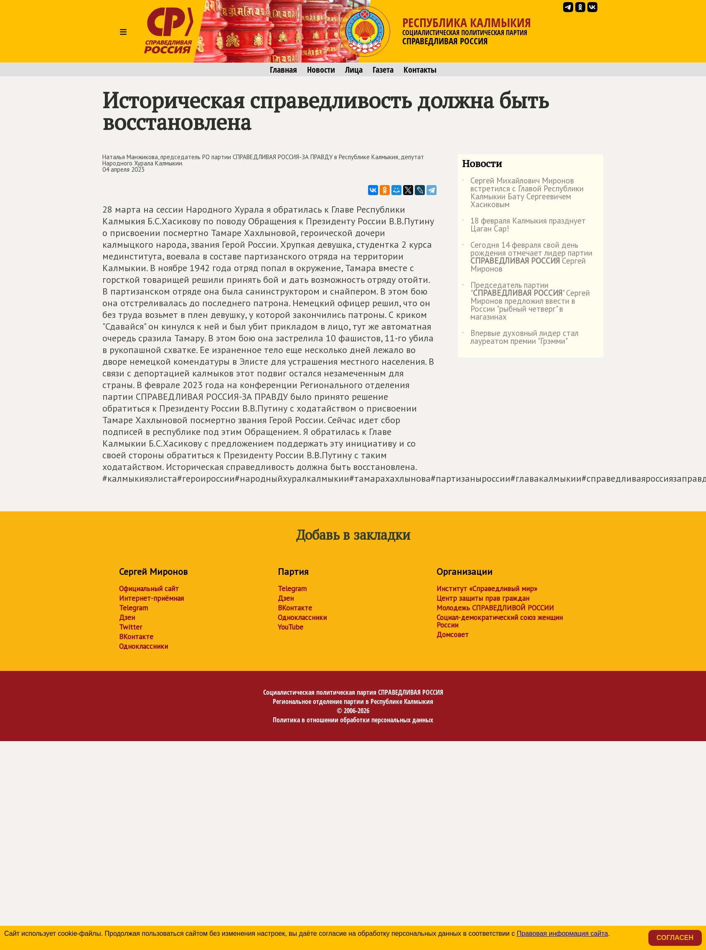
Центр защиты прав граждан (483, 598)
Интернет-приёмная (151, 598)
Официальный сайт (149, 588)
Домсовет (453, 634)
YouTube (290, 627)
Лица (354, 69)
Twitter (130, 627)
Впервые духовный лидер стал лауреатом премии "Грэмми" (520, 337)
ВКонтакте (136, 636)
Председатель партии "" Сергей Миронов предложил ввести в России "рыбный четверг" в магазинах (526, 301)
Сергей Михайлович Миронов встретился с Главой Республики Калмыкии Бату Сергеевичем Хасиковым (523, 193)
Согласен (675, 937)
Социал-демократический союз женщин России (500, 621)
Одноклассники (143, 646)
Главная (283, 69)
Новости (321, 69)
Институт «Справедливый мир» (487, 588)
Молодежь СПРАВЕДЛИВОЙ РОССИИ (495, 608)
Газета (383, 69)
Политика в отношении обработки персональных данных (353, 719)
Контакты (420, 69)
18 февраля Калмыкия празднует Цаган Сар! (524, 225)
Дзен (127, 617)
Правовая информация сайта (562, 933)
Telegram (133, 608)
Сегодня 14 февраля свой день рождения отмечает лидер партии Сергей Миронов (527, 257)
